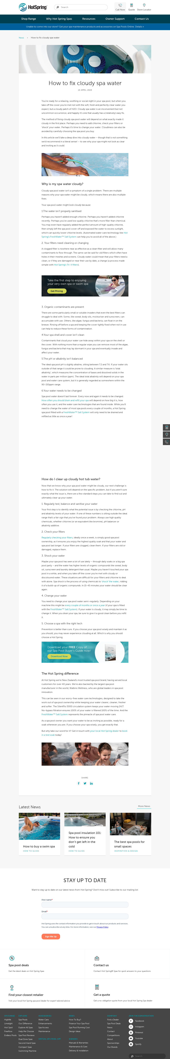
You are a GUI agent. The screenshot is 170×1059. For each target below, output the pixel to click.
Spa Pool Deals (114, 1023)
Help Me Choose (26, 1031)
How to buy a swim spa (39, 846)
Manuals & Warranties (78, 1043)
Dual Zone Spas (25, 1039)
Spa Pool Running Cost (79, 1027)
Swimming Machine (27, 1051)
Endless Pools (10, 1035)
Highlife (7, 1019)
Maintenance (44, 1031)
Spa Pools (23, 1019)
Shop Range (28, 18)
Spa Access (43, 1027)
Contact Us (142, 18)
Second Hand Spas (27, 1043)
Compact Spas (25, 1047)
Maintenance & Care (78, 1046)
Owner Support (115, 18)
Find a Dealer (113, 1019)
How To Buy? (75, 1019)
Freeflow (8, 1031)
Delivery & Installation (78, 1050)
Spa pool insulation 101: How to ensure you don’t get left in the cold (85, 839)
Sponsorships (113, 1043)
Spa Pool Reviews (26, 1035)
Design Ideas (74, 1031)
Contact (111, 1031)
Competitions (113, 1035)
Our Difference (25, 1023)
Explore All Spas (26, 1027)
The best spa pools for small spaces (129, 844)
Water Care (43, 1019)
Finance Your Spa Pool (79, 1023)
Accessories (44, 1016)
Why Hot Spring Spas (59, 18)
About (110, 1039)
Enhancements (45, 1023)
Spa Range (9, 1016)
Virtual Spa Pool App (49, 1039)
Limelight (8, 1023)
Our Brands (112, 1047)
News (21, 38)
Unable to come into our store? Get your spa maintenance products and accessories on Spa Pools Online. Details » (85, 26)
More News (144, 806)
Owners (73, 1039)
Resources (88, 18)
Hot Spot (8, 1027)
